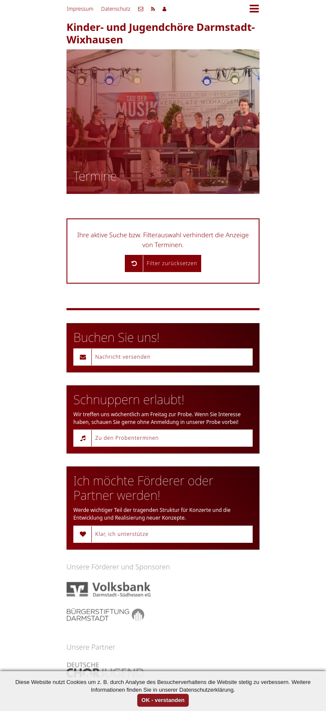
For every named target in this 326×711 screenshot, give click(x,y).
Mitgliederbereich (164, 9)
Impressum (80, 8)
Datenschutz (115, 8)
